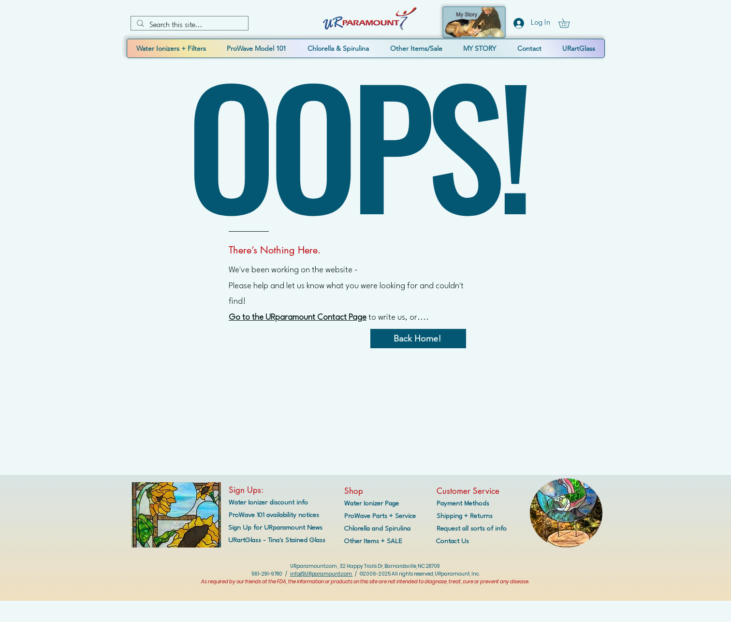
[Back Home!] (418, 338)
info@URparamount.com (321, 574)
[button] (568, 23)
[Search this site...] (188, 25)
